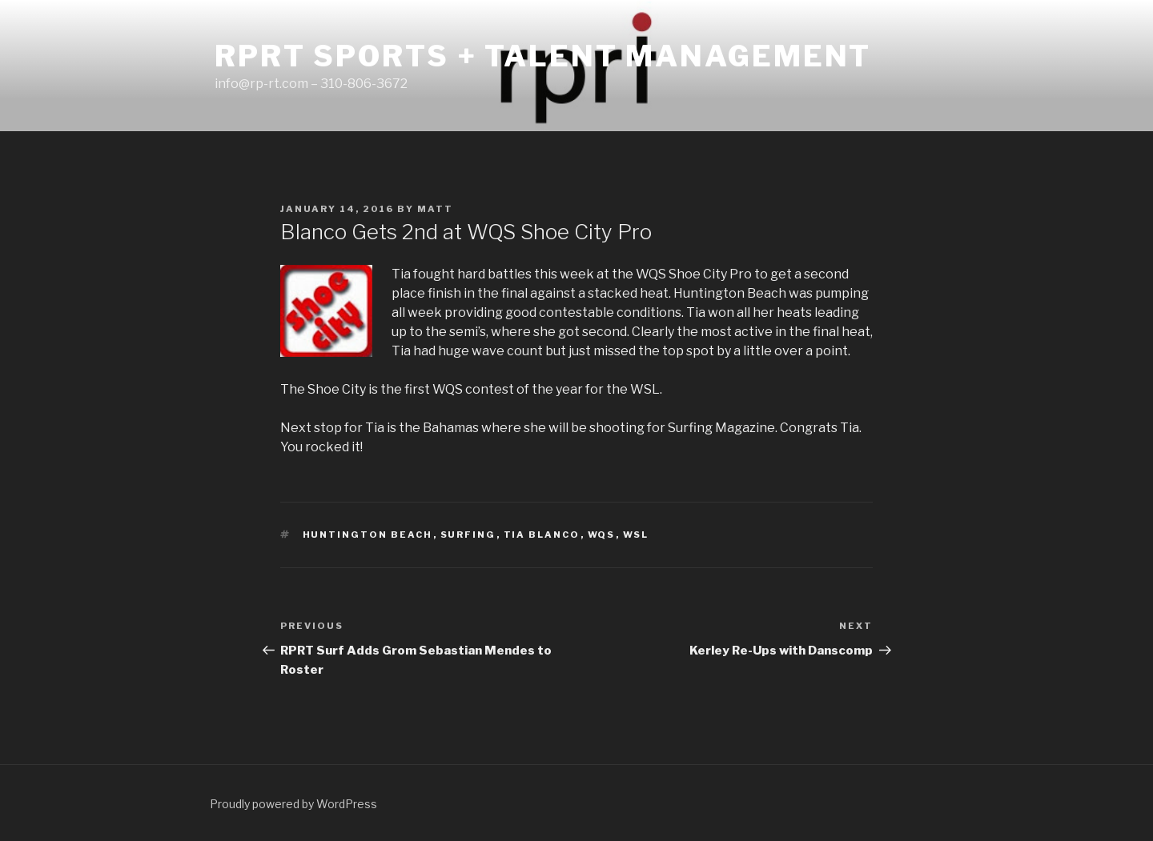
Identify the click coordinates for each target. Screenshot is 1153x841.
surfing (468, 534)
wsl (636, 534)
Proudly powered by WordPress (293, 804)
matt (435, 208)
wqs (602, 534)
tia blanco (542, 534)
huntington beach (368, 534)
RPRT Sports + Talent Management (543, 56)
